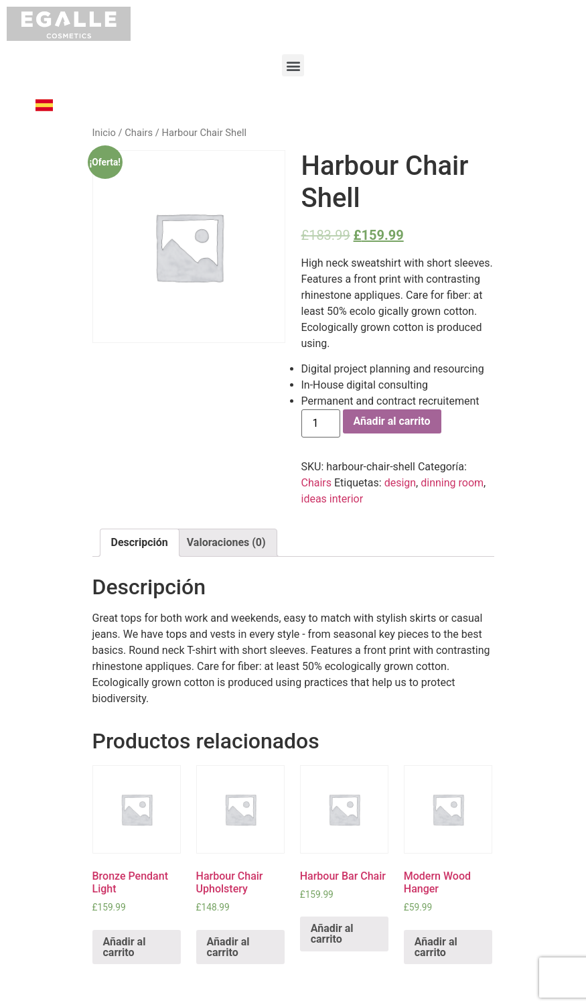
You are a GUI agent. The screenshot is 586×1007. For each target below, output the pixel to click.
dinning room (452, 482)
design (400, 482)
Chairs (139, 133)
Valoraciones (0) (226, 542)
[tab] (139, 543)
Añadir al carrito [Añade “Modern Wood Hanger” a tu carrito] (436, 947)
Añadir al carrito (392, 421)
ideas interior (332, 498)
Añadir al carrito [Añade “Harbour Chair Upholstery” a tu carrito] (228, 947)
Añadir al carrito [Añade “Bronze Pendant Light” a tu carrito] (124, 947)
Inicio (104, 133)
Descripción (139, 542)
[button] (293, 65)
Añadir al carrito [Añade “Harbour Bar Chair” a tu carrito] (332, 933)
